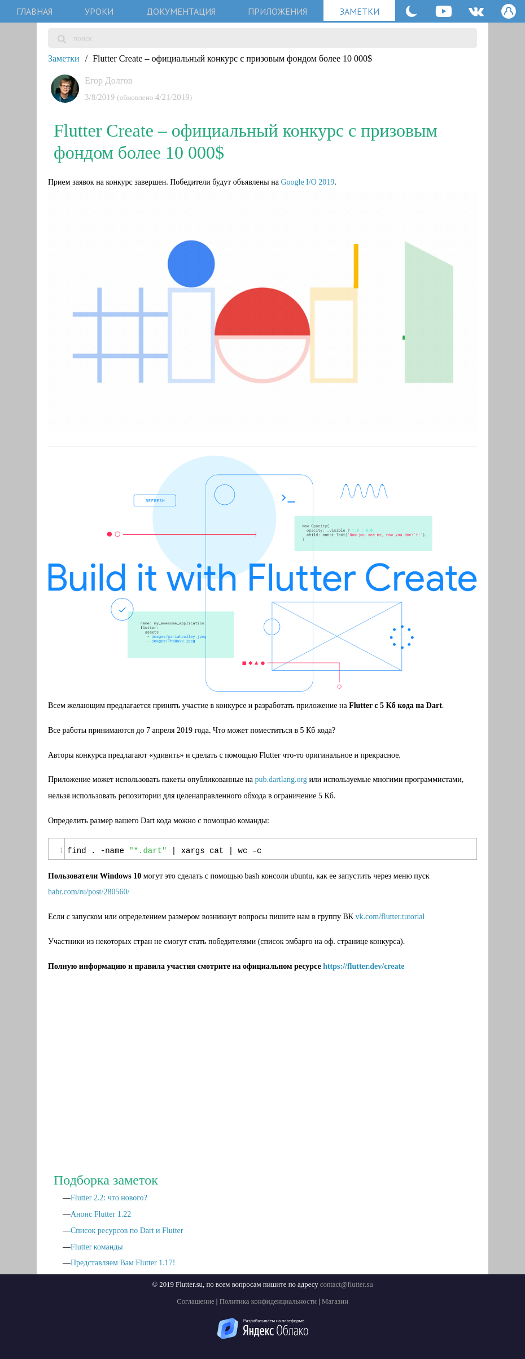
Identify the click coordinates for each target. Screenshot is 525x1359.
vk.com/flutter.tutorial (390, 916)
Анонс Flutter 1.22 (101, 1214)
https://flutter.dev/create (363, 966)
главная (34, 11)
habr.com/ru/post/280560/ (88, 892)
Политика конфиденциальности (268, 1301)
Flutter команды (97, 1247)
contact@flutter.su (346, 1284)
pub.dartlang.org (281, 779)
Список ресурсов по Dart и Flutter (127, 1230)
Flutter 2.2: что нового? (109, 1198)
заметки (359, 11)
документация (181, 11)
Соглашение (196, 1301)
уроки (99, 11)
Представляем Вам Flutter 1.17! (123, 1263)
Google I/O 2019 (307, 182)
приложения (277, 11)
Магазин (335, 1301)
